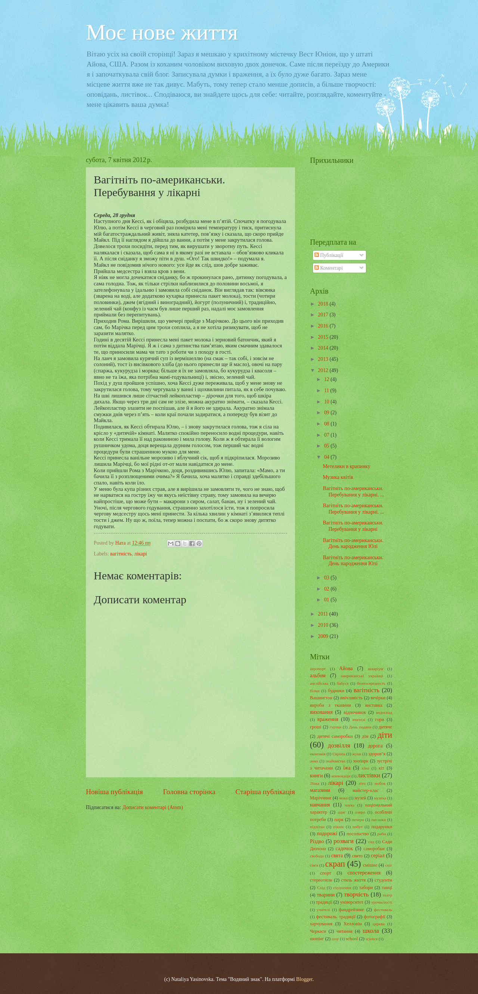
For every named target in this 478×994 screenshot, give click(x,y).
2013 (323, 359)
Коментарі (328, 268)
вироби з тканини (330, 705)
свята (337, 855)
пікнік (338, 826)
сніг (388, 865)
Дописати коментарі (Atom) (152, 807)
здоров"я (376, 753)
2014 (323, 348)
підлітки (317, 826)
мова (343, 798)
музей (360, 798)
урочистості (381, 902)
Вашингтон (321, 697)
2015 (323, 337)
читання (344, 931)
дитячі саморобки (335, 736)
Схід (321, 887)
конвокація (341, 776)
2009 (323, 636)
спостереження (364, 873)
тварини (326, 895)
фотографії (374, 916)
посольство (358, 833)
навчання (320, 805)
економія (318, 754)
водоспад (384, 712)
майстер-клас (366, 790)
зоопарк (361, 761)
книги (316, 775)
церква (379, 924)
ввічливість (351, 697)
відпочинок (355, 712)
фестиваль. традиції (335, 916)
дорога (375, 746)
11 (327, 390)
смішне (370, 865)
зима (314, 761)
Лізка (314, 783)
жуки (356, 754)
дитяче (385, 727)
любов (379, 783)
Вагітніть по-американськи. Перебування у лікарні (353, 526)
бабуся (342, 683)
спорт (325, 873)
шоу (335, 938)
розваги (343, 841)
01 (327, 600)
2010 (323, 625)
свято (357, 855)
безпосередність (371, 683)
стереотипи (321, 880)
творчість (356, 894)
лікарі (140, 554)
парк (338, 819)
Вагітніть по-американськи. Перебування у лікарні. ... (353, 492)
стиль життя (353, 880)
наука (349, 805)
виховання (321, 712)
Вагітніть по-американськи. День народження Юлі (353, 543)
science (372, 938)
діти (385, 735)
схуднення (342, 887)
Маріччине (320, 798)
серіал (377, 855)
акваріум (375, 668)
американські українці (362, 675)
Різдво (317, 841)
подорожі (327, 833)
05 (327, 446)
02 (327, 589)
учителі (323, 909)
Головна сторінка (189, 792)
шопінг (317, 938)
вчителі (359, 719)
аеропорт (318, 668)
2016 (323, 326)
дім (365, 736)
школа (371, 930)
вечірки (378, 697)
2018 (323, 304)
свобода (317, 856)
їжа (347, 768)
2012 (323, 370)
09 (327, 412)
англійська (319, 683)
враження (327, 719)
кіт (381, 768)
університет (351, 902)
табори (366, 887)
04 (327, 457)
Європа (338, 754)
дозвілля (339, 745)
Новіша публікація (114, 792)
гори (379, 719)
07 (327, 435)
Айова (346, 668)
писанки (379, 819)
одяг (341, 812)
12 (327, 379)
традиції (324, 902)
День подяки (360, 727)
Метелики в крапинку (346, 466)
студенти (383, 880)
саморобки (374, 848)
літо (362, 783)
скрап (335, 863)
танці (387, 887)
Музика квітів (338, 477)
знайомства (335, 761)
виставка (373, 705)
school (352, 938)
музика (380, 798)
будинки (336, 690)
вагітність (121, 554)
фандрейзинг (351, 909)
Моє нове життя (162, 32)
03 (327, 577)
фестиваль (383, 909)
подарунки (381, 826)
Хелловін (353, 923)
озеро (360, 812)
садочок (344, 848)
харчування (321, 923)
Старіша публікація (265, 792)
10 (327, 402)
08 (327, 424)
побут (358, 826)
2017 (323, 315)
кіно (365, 768)
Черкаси (318, 931)
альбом (318, 675)
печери (358, 819)
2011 (323, 614)
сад (371, 841)
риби (381, 834)
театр (387, 895)
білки (314, 690)
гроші (316, 727)
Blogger (304, 979)
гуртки (336, 727)
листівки (368, 775)
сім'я (314, 865)
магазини (320, 790)
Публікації (328, 255)
